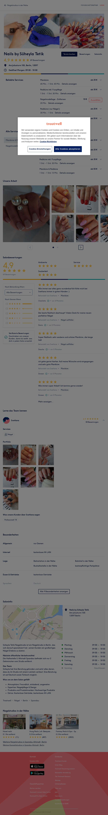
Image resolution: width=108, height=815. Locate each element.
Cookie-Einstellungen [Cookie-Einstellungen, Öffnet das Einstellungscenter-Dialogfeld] (40, 149)
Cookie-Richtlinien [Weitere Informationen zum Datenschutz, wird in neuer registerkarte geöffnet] (48, 142)
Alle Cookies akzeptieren (67, 149)
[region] (54, 136)
